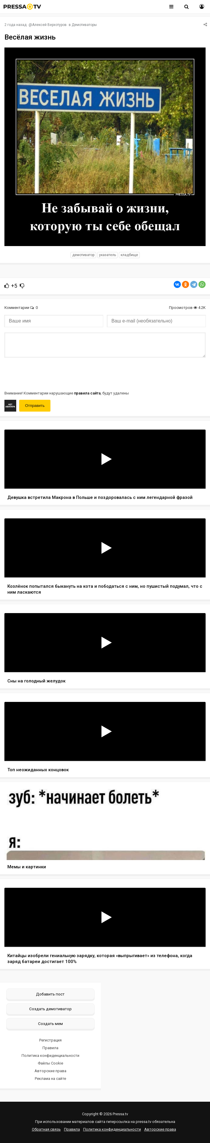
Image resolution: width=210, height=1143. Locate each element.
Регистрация (50, 1040)
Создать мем (50, 1023)
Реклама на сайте (50, 1078)
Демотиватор (83, 255)
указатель (107, 255)
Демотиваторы (84, 25)
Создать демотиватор (50, 1008)
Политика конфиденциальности (50, 1055)
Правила (50, 1048)
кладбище (129, 255)
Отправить (35, 405)
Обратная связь (46, 1129)
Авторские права (50, 1071)
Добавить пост (50, 994)
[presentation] (49, 373)
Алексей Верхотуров (49, 25)
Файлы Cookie (50, 1063)
